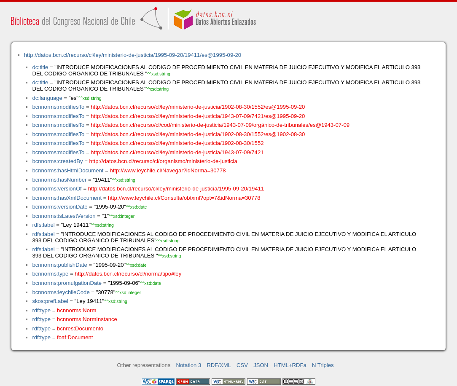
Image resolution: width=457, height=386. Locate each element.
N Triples (323, 365)
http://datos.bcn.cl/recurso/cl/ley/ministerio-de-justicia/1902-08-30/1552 (177, 143)
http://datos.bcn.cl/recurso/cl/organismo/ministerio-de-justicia (163, 161)
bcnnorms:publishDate (59, 265)
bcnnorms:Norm (76, 310)
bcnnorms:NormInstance (87, 319)
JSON (260, 365)
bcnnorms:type (50, 274)
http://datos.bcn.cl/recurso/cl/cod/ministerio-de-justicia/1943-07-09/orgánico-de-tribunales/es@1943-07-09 (220, 125)
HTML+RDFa (290, 365)
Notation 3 (189, 365)
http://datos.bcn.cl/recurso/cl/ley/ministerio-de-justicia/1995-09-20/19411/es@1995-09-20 (132, 55)
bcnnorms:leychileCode (60, 292)
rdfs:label (43, 225)
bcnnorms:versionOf (56, 188)
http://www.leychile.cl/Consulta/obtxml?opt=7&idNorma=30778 (184, 198)
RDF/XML (219, 365)
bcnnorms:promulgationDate (67, 283)
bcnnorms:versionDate (59, 207)
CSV (242, 365)
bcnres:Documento (80, 328)
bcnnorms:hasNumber (59, 180)
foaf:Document (75, 337)
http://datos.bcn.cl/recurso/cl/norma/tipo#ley (128, 274)
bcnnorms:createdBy (57, 161)
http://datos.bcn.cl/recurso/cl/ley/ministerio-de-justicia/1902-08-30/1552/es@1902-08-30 (198, 134)
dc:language (47, 98)
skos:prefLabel (50, 301)
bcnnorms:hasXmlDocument (67, 198)
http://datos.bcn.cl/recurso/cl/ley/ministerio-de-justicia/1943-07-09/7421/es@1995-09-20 (198, 116)
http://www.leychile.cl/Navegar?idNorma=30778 (168, 170)
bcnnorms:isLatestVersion (63, 216)
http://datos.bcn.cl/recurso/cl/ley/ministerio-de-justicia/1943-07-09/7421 (177, 152)
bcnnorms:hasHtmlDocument (67, 170)
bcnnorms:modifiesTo (58, 107)
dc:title (40, 67)
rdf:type (41, 310)
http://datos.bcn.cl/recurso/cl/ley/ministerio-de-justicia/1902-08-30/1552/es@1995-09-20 (198, 107)
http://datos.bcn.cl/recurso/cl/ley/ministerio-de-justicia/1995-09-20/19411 (176, 188)
